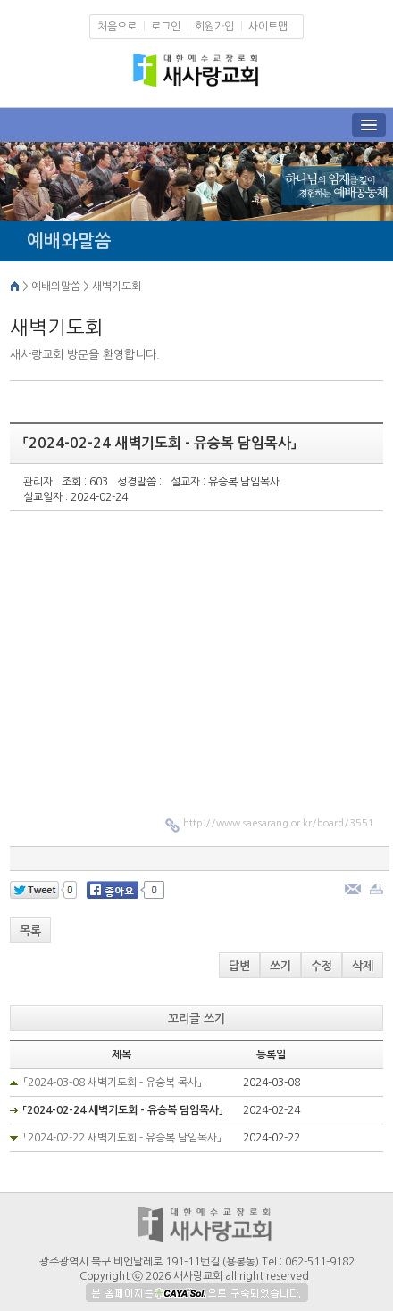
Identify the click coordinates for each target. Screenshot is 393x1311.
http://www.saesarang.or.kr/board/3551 (278, 823)
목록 (30, 931)
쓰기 (280, 966)
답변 (239, 966)
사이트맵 (268, 26)
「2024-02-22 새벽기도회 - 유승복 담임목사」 (122, 1138)
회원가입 (214, 26)
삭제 (362, 966)
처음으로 (117, 26)
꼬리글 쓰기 (196, 1019)
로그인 (165, 26)
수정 (321, 966)
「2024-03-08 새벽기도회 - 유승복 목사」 (112, 1082)
